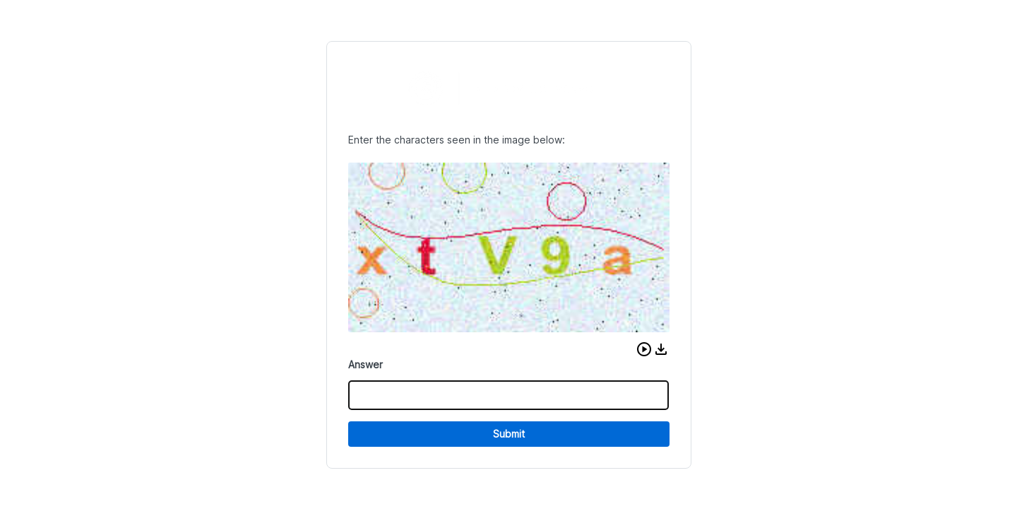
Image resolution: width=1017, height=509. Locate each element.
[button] (644, 349)
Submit (509, 434)
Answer (365, 364)
